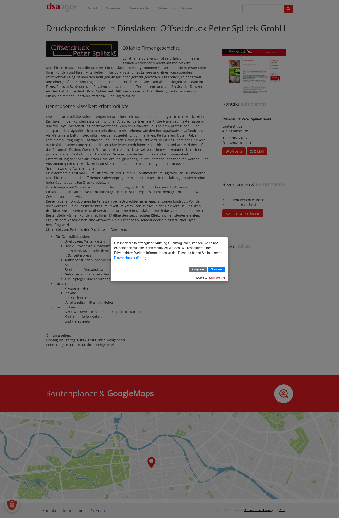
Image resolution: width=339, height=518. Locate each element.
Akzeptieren (216, 269)
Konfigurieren (198, 269)
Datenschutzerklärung (130, 258)
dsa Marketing (216, 277)
